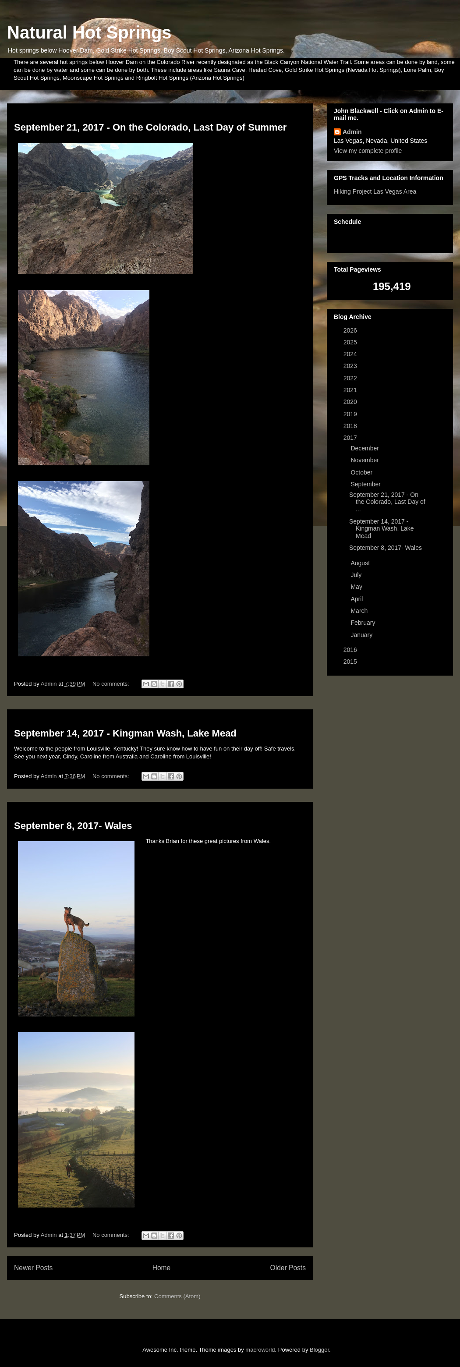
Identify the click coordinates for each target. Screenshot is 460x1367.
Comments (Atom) (177, 1296)
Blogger (319, 1349)
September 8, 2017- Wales (73, 825)
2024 (351, 354)
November (365, 460)
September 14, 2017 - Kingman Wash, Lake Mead (125, 733)
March (359, 610)
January (362, 634)
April (357, 598)
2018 (351, 425)
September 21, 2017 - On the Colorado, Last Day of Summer (150, 127)
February (363, 622)
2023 (351, 365)
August (360, 563)
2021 (351, 389)
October (362, 472)
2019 (351, 414)
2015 (351, 661)
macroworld (260, 1349)
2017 (351, 437)
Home (161, 1267)
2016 (351, 649)
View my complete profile (368, 150)
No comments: (111, 683)
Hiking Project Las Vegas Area (375, 191)
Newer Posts (33, 1267)
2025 (351, 342)
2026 (351, 330)
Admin (352, 131)
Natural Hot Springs (89, 32)
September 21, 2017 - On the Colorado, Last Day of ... (387, 502)
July (356, 574)
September (366, 484)
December (365, 448)
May (357, 586)
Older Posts (288, 1267)
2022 (351, 378)
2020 (351, 401)
